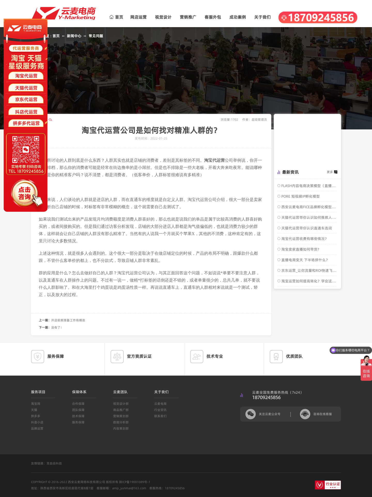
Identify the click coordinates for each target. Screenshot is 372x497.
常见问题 (96, 35)
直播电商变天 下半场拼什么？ (304, 259)
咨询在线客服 (322, 414)
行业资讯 (160, 410)
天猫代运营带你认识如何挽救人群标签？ (308, 217)
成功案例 (237, 17)
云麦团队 (120, 391)
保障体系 (79, 391)
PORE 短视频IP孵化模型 (300, 196)
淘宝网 (35, 403)
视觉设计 (163, 17)
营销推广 (188, 17)
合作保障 (78, 403)
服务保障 (78, 422)
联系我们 (160, 416)
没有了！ (57, 327)
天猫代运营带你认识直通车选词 (306, 228)
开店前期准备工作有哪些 (68, 320)
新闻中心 (74, 35)
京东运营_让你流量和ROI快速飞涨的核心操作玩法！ (308, 270)
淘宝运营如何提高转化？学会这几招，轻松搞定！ (308, 281)
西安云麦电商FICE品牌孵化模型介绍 (308, 206)
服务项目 (38, 391)
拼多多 (35, 416)
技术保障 (78, 416)
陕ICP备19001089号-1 (134, 482)
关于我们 (262, 17)
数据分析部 (121, 422)
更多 (330, 172)
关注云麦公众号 (270, 414)
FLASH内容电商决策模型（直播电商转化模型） (308, 185)
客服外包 (213, 17)
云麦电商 (160, 403)
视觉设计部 (121, 403)
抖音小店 (37, 422)
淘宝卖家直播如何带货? (299, 249)
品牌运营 (37, 428)
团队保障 (78, 410)
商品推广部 (121, 410)
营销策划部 (121, 416)
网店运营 (138, 17)
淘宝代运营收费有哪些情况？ (304, 238)
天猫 (34, 410)
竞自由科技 (54, 463)
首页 (116, 17)
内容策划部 (121, 428)
